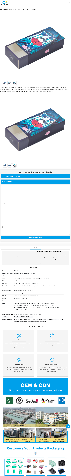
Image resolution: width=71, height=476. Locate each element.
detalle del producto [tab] (35, 248)
